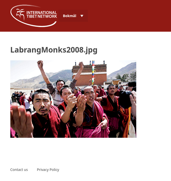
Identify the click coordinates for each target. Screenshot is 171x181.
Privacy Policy (48, 169)
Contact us (19, 169)
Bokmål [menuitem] (69, 15)
